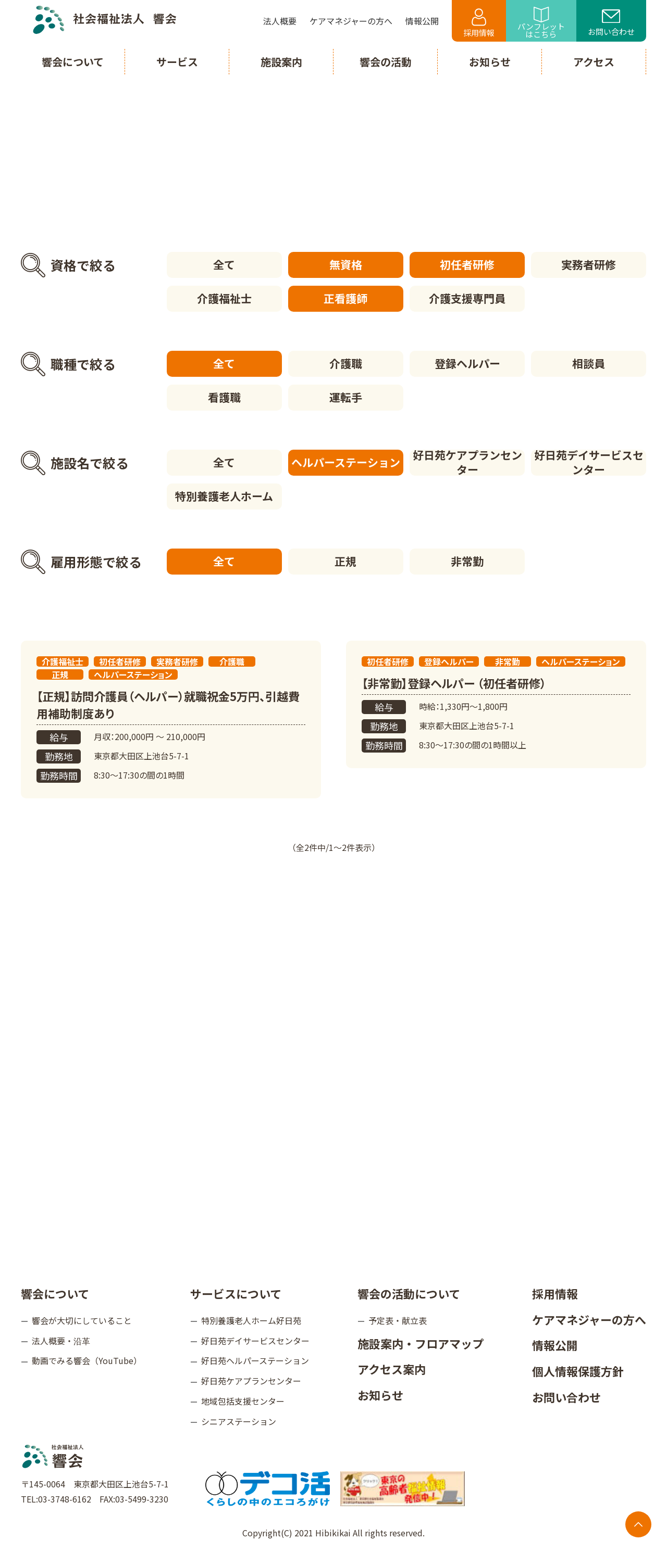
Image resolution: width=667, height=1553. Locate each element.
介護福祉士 (224, 298)
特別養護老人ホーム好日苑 (251, 1320)
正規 (345, 561)
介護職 (345, 363)
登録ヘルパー (467, 363)
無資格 (345, 264)
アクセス (593, 61)
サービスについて (235, 1293)
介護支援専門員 (467, 298)
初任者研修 (467, 264)
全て (224, 264)
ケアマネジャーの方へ (589, 1319)
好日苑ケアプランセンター (467, 463)
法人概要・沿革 (61, 1340)
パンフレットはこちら (541, 23)
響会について (55, 1293)
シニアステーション (238, 1421)
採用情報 (479, 23)
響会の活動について (408, 1293)
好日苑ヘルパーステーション (255, 1360)
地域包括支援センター (243, 1401)
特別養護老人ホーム (224, 496)
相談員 (588, 363)
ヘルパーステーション (345, 462)
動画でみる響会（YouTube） (87, 1360)
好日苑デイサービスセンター (589, 463)
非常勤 (467, 561)
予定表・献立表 (397, 1320)
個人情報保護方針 (578, 1371)
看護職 (224, 397)
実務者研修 (588, 264)
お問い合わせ (611, 23)
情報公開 (555, 1344)
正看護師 (345, 298)
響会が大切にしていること (82, 1320)
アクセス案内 (391, 1368)
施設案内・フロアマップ (420, 1343)
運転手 (345, 397)
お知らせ (380, 1394)
